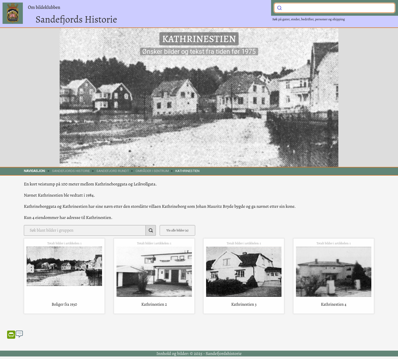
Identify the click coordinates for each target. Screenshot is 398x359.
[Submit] (279, 7)
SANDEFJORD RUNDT (112, 171)
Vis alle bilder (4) (178, 230)
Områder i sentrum (152, 171)
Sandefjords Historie (76, 19)
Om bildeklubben (44, 7)
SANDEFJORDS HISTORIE (71, 171)
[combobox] (334, 8)
